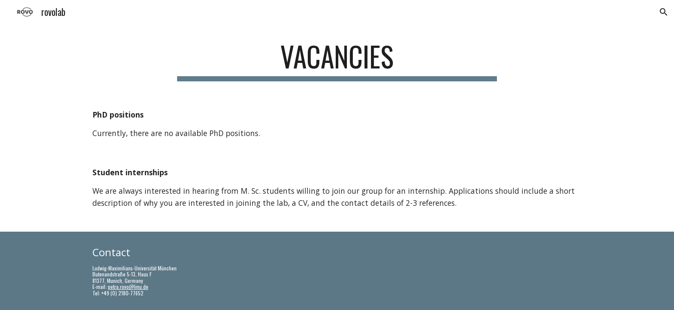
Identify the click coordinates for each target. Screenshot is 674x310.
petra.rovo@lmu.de (128, 286)
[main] (337, 60)
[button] (663, 12)
